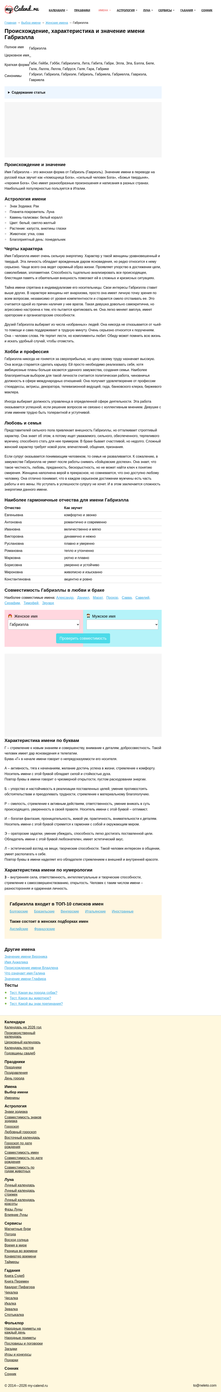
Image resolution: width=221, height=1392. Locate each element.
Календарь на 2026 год (23, 1027)
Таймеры (12, 1262)
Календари (57, 10)
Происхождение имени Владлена (31, 968)
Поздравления (16, 1073)
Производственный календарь (20, 1035)
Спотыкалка (14, 1315)
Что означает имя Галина (25, 973)
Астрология (126, 10)
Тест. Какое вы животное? (30, 998)
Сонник (206, 10)
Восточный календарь (22, 1137)
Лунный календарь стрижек (20, 1192)
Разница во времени (21, 1251)
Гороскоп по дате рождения (18, 1145)
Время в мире (16, 1245)
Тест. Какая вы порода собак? (33, 993)
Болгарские (19, 911)
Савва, (127, 597)
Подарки (11, 1360)
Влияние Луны (16, 1215)
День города (14, 1078)
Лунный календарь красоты (20, 1202)
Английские (19, 929)
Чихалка (11, 1292)
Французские (44, 929)
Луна (146, 10)
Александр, (65, 597)
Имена (103, 10)
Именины (12, 1098)
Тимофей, (31, 603)
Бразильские (44, 911)
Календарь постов (19, 1048)
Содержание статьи (28, 92)
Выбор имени (16, 1092)
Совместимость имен (22, 1152)
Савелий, (142, 597)
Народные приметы (20, 1338)
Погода (10, 1234)
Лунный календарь (20, 1185)
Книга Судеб (14, 1276)
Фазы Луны (13, 1209)
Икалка (10, 1303)
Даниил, (83, 597)
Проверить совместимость (83, 638)
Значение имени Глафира (25, 979)
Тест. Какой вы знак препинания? (36, 1004)
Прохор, (112, 597)
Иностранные (122, 911)
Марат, (98, 597)
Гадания (186, 10)
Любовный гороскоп (20, 1132)
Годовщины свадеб (20, 1053)
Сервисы (165, 10)
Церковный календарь (23, 1042)
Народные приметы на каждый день (23, 1330)
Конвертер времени (20, 1256)
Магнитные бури (18, 1229)
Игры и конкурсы (18, 1354)
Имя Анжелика (16, 962)
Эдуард (48, 603)
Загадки (11, 1349)
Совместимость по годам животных (20, 1169)
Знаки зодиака (16, 1111)
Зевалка (11, 1309)
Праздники (82, 10)
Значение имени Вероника (26, 956)
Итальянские (95, 911)
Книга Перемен (17, 1281)
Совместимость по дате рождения (24, 1160)
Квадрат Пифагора (20, 1287)
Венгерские (70, 911)
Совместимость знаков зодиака (23, 1119)
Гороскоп (12, 1126)
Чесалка (11, 1298)
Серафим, (13, 603)
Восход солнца (16, 1240)
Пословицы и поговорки (24, 1343)
